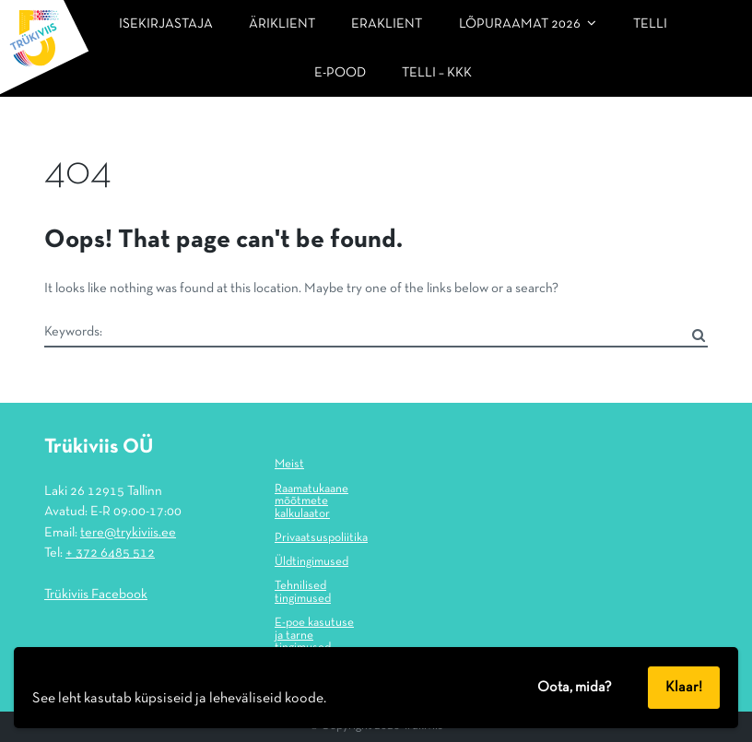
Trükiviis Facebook (95, 594)
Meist (289, 464)
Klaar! (683, 687)
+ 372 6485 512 (110, 553)
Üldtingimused (311, 562)
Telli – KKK (437, 72)
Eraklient (386, 24)
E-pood (340, 72)
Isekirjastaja (166, 24)
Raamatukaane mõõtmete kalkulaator (311, 502)
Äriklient (282, 24)
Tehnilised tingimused (303, 593)
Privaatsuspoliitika (321, 538)
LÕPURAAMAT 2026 (520, 24)
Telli (650, 24)
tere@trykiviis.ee (128, 532)
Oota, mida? (574, 687)
